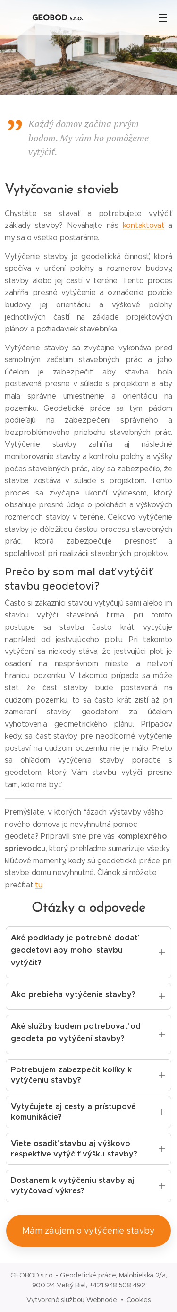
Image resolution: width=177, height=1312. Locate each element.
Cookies (138, 1299)
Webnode (101, 1299)
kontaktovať (143, 225)
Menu (163, 17)
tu (38, 884)
